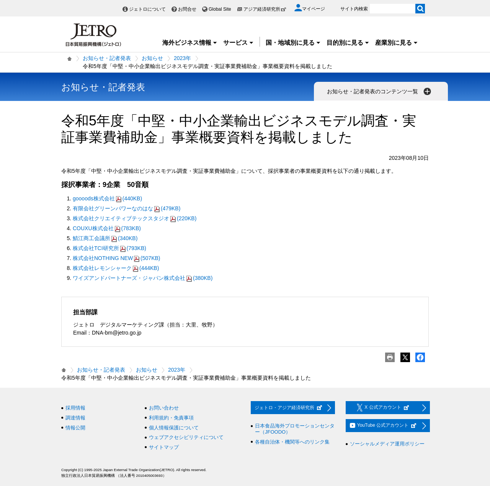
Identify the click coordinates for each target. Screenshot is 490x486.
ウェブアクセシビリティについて (186, 437)
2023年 (182, 58)
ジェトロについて (147, 9)
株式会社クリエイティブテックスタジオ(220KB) (134, 218)
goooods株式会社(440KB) (107, 198)
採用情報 (75, 408)
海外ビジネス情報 (189, 42)
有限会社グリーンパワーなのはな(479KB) (126, 208)
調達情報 (75, 418)
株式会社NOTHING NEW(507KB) (116, 258)
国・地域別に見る (293, 42)
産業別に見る (396, 42)
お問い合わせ (164, 408)
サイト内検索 (354, 8)
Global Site (220, 9)
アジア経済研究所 (264, 9)
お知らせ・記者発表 (107, 58)
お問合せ (187, 9)
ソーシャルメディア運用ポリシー (387, 444)
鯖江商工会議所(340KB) (105, 238)
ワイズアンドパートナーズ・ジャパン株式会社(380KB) (142, 278)
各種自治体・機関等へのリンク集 (292, 442)
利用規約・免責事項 (171, 418)
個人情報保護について (174, 428)
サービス (238, 42)
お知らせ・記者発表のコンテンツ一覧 (380, 91)
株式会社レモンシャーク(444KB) (116, 268)
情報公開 (75, 428)
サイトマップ (164, 447)
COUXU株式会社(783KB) (107, 228)
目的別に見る (348, 42)
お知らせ (152, 58)
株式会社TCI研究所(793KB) (109, 248)
